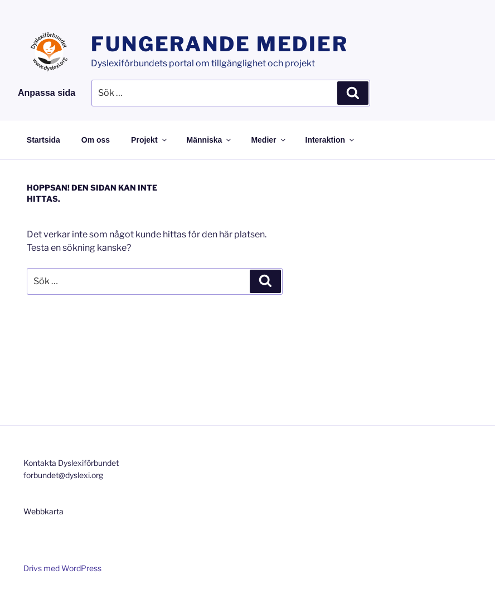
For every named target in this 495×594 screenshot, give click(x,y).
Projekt (149, 139)
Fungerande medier (219, 44)
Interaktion (330, 139)
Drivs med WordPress (62, 568)
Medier (269, 139)
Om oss (95, 139)
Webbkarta (43, 511)
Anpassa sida (46, 93)
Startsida (43, 139)
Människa (210, 139)
